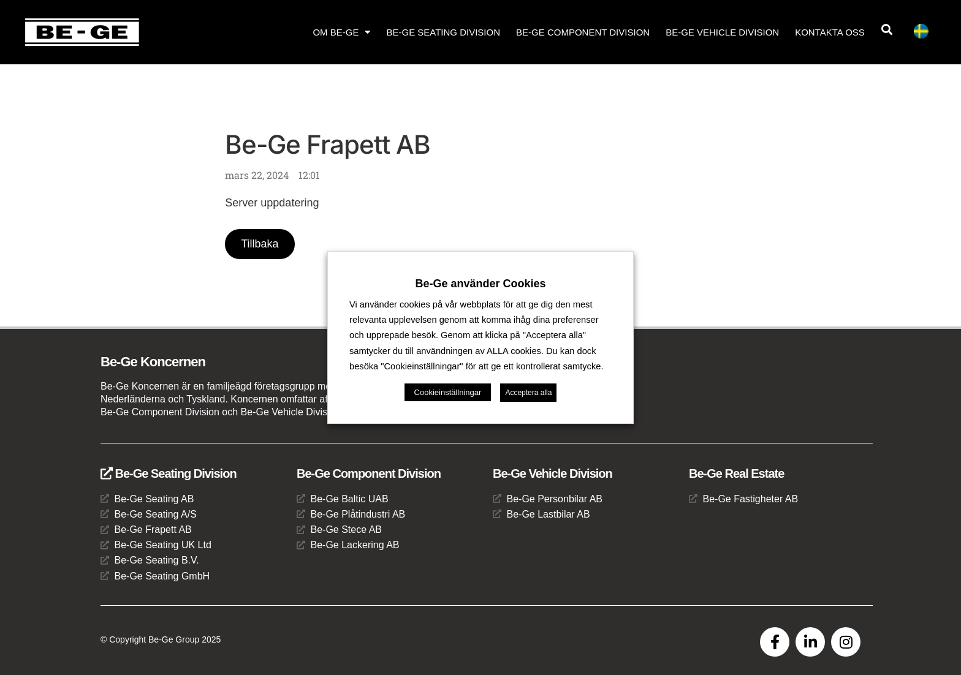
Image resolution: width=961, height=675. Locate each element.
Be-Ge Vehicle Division (722, 32)
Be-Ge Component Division (583, 32)
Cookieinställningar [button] (448, 392)
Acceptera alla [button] (528, 392)
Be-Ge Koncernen (153, 361)
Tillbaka (259, 244)
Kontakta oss (830, 32)
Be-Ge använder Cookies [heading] (480, 283)
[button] (887, 30)
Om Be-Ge (341, 32)
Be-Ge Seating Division (443, 32)
